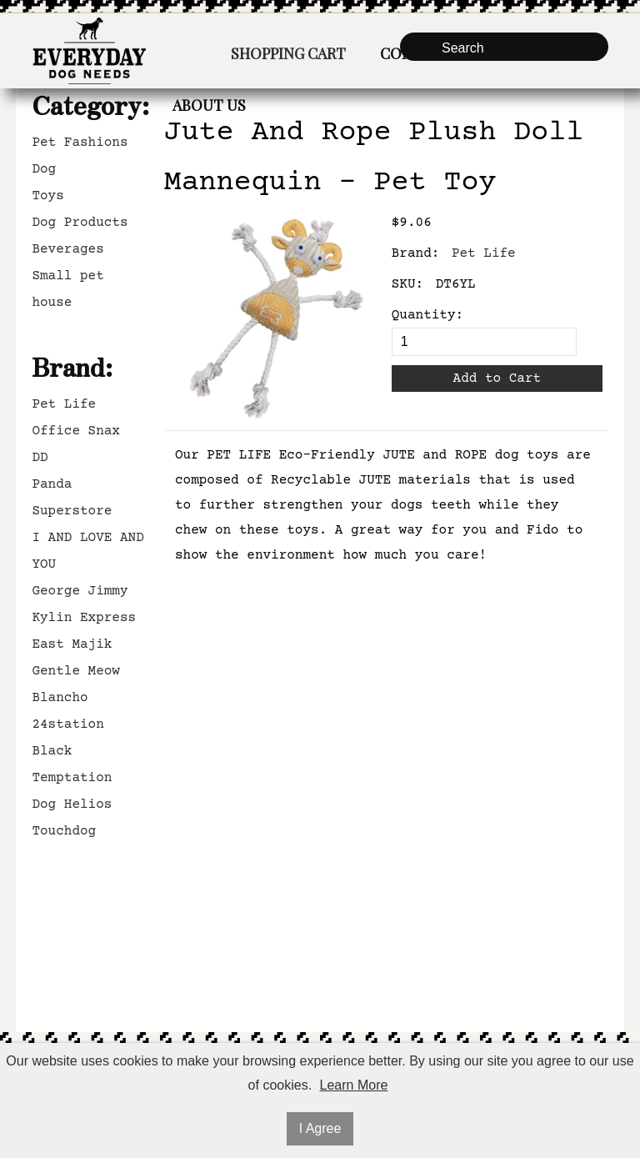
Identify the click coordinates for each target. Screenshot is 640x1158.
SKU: (407, 284)
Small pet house (67, 289)
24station (67, 724)
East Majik (72, 644)
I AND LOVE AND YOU (87, 551)
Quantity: (427, 315)
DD (40, 457)
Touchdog (64, 831)
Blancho (60, 697)
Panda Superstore (72, 498)
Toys (47, 195)
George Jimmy (80, 591)
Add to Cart (497, 378)
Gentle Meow (76, 671)
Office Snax (76, 431)
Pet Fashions (80, 142)
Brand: (416, 253)
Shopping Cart (288, 53)
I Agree (320, 1128)
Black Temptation (72, 764)
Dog (44, 169)
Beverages (67, 249)
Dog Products (80, 222)
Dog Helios (72, 804)
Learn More (354, 1085)
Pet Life (64, 404)
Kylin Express (84, 617)
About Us (209, 105)
